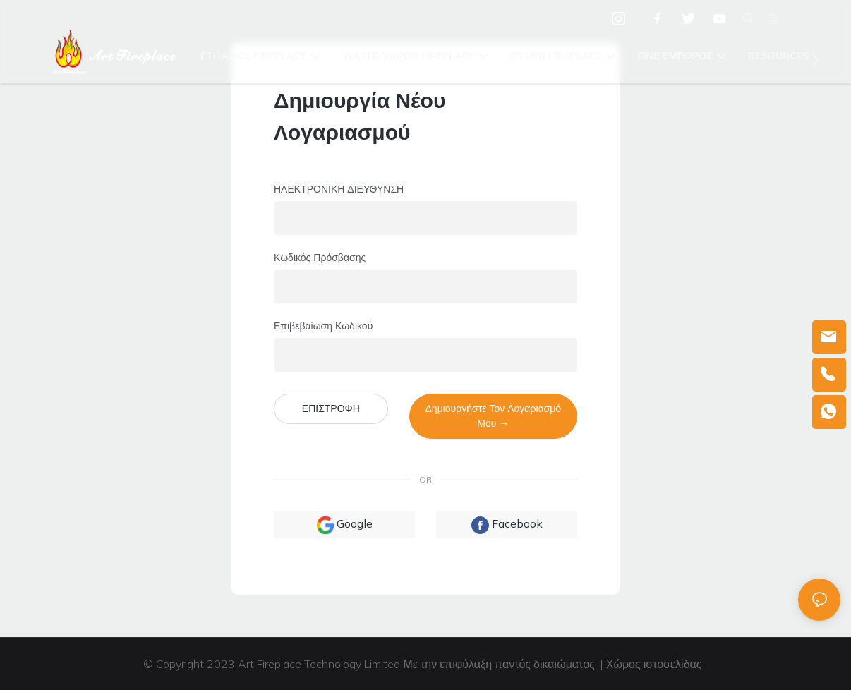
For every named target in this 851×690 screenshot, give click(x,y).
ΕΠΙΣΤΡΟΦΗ (331, 408)
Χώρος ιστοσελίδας (655, 664)
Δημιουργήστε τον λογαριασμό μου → (493, 416)
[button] (815, 60)
